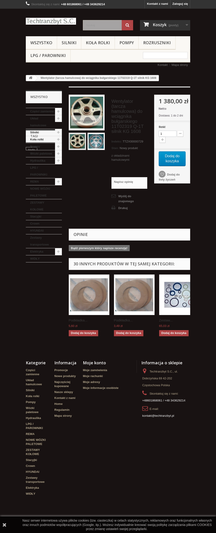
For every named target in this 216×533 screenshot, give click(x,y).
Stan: (115, 148)
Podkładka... (78, 320)
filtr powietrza (48, 307)
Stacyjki (35, 216)
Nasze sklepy (63, 402)
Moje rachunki (93, 386)
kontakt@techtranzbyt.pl (158, 426)
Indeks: (116, 141)
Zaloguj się (180, 3)
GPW (42, 321)
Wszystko (41, 42)
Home (58, 414)
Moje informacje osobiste (101, 398)
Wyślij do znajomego (126, 198)
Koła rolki (98, 42)
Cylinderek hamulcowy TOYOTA (42, 336)
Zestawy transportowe (39, 241)
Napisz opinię (123, 182)
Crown (34, 223)
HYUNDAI (37, 230)
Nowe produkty (65, 386)
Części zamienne (42, 111)
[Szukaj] (127, 25)
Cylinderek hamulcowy (36, 298)
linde (31, 290)
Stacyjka (34, 314)
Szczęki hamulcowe (42, 327)
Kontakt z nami (157, 3)
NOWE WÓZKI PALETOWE (40, 192)
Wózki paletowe (41, 153)
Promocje (61, 380)
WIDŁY (35, 258)
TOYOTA (51, 314)
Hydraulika (37, 160)
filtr (30, 307)
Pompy (126, 42)
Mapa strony (179, 65)
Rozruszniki (157, 42)
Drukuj (123, 208)
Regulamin (61, 420)
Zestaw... (166, 320)
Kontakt (163, 65)
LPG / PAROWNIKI (48, 55)
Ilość (162, 127)
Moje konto (94, 373)
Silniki (69, 42)
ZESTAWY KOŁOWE (37, 206)
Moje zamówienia (95, 380)
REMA (34, 181)
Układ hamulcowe (38, 122)
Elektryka (36, 251)
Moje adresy (91, 392)
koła (31, 321)
